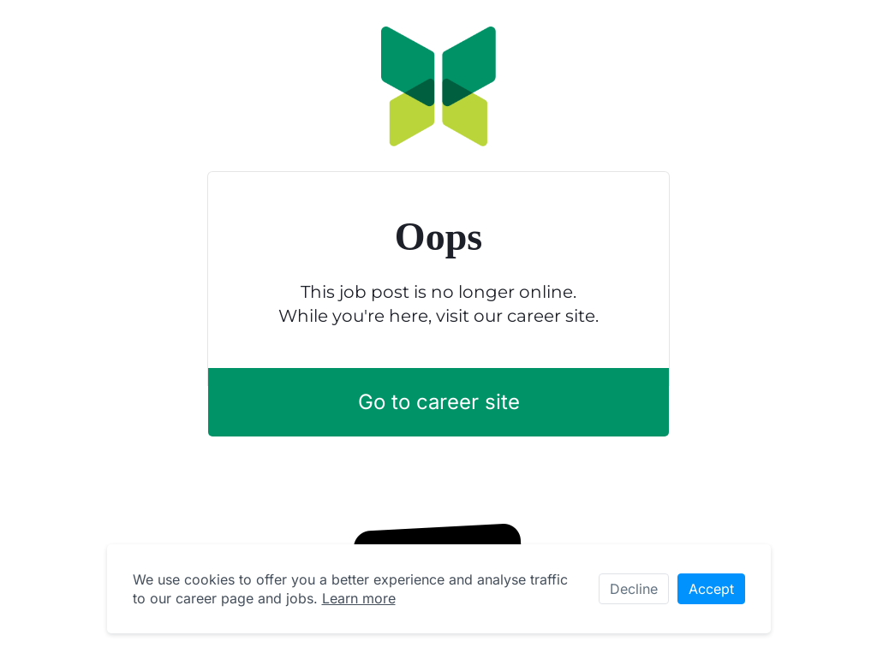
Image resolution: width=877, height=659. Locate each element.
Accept (711, 588)
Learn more (359, 598)
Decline (634, 588)
